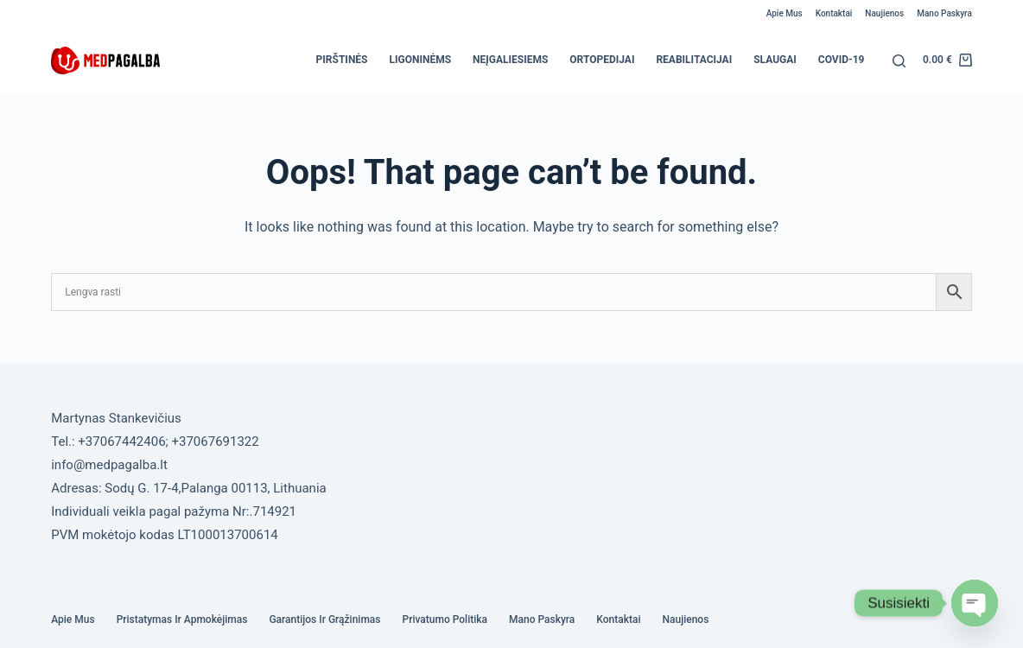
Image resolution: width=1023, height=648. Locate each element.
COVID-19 (841, 60)
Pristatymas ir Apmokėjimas (182, 619)
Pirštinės (342, 60)
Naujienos (884, 13)
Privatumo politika (445, 619)
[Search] (899, 60)
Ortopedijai (601, 60)
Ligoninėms (420, 60)
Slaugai (775, 60)
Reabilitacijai (694, 60)
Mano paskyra (944, 13)
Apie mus (784, 13)
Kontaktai (834, 13)
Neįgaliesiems (510, 60)
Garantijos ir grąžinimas (324, 619)
